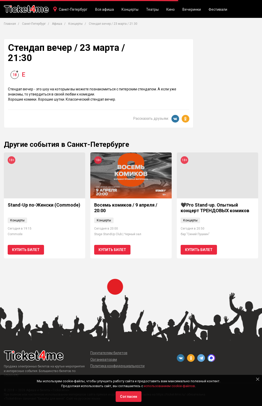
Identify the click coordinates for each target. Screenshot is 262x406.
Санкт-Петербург (73, 9)
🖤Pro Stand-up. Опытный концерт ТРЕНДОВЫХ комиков (215, 207)
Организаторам (103, 359)
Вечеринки (191, 9)
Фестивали (218, 9)
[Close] (257, 379)
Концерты (130, 9)
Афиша (57, 24)
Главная (10, 24)
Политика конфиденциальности (117, 366)
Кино (170, 9)
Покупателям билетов (108, 353)
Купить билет (26, 250)
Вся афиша (104, 9)
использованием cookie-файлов (169, 386)
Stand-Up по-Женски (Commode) (44, 205)
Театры (152, 9)
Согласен (128, 397)
